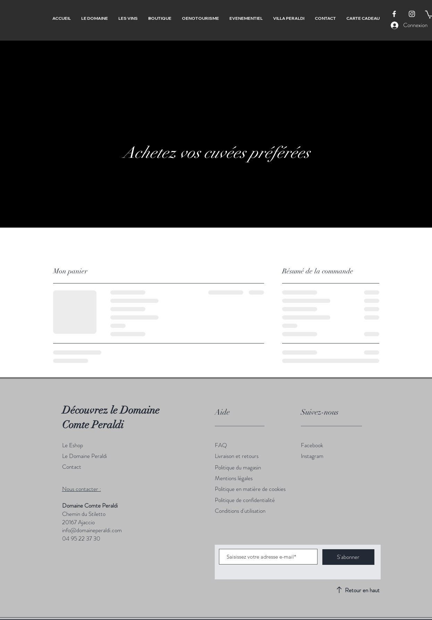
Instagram (312, 456)
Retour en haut (362, 590)
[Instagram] (412, 14)
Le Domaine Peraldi (85, 456)
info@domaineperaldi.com (92, 530)
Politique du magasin (238, 467)
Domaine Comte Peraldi (90, 505)
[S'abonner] (348, 557)
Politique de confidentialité (245, 500)
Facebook (312, 445)
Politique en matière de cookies (250, 489)
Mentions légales (234, 478)
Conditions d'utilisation (240, 511)
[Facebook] (394, 14)
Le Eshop (72, 445)
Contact (71, 466)
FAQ (221, 445)
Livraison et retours (237, 456)
